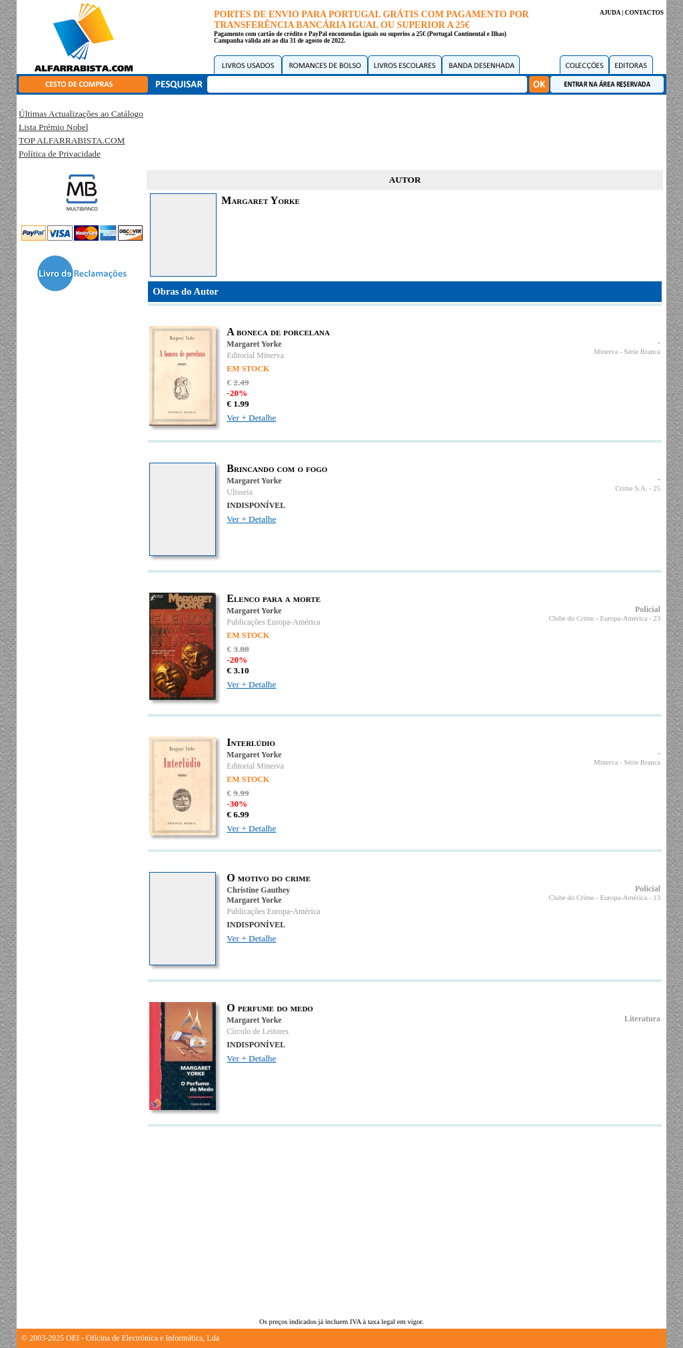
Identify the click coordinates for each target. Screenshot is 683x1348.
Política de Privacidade (60, 154)
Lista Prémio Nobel (53, 127)
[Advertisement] (405, 130)
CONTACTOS (644, 12)
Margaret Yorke (254, 344)
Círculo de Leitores (258, 1031)
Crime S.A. (631, 488)
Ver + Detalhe (251, 418)
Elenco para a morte (274, 598)
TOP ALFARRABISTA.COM (72, 140)
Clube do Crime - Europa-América (597, 618)
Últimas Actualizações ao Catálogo (81, 114)
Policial (647, 609)
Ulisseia (240, 492)
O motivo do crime (269, 877)
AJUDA (610, 12)
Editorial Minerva (255, 355)
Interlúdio (251, 742)
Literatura (642, 1018)
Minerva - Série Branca (627, 351)
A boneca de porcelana (278, 331)
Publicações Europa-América (273, 622)
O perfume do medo (270, 1007)
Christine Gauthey (258, 890)
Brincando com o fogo (277, 468)
